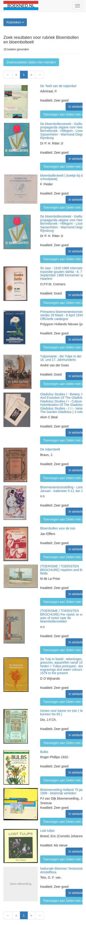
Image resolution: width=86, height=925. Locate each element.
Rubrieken (15, 22)
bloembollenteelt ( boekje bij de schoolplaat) (62, 177)
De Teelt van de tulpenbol (58, 86)
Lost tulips (47, 830)
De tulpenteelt (50, 449)
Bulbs (44, 752)
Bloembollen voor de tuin (57, 528)
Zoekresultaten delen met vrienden (31, 62)
